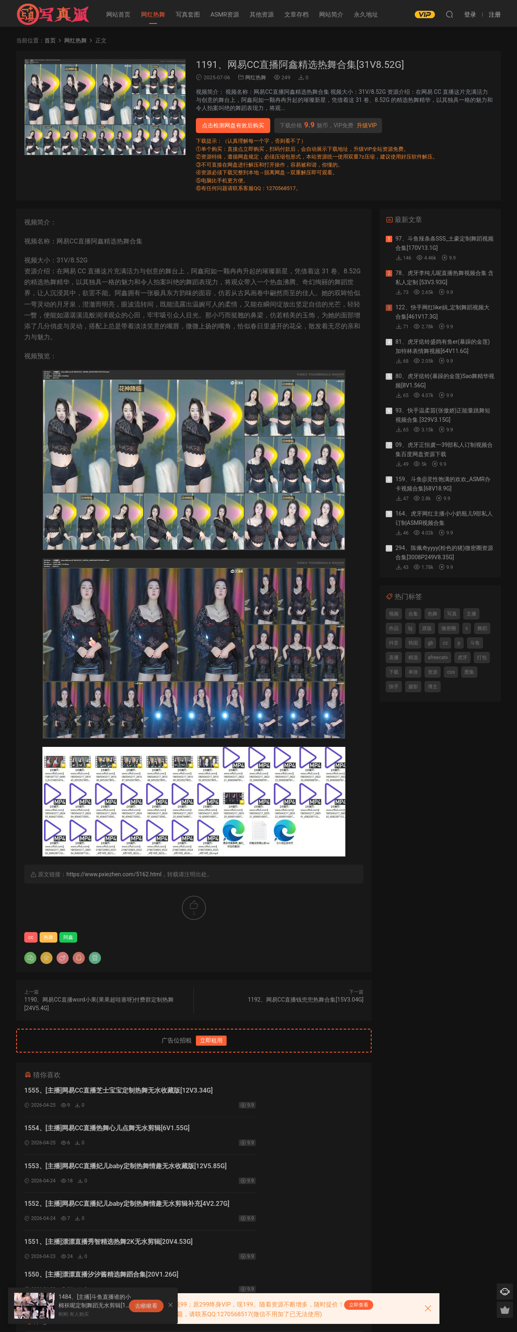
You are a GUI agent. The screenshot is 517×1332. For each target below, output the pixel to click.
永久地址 (366, 14)
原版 (427, 628)
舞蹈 (482, 628)
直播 (394, 657)
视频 (394, 614)
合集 (413, 614)
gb (430, 643)
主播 (471, 614)
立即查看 (358, 1305)
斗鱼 (475, 643)
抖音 (394, 643)
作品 (394, 628)
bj (410, 628)
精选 (413, 657)
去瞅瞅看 (146, 1305)
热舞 (48, 937)
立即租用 (211, 1040)
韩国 (413, 643)
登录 (201, 1239)
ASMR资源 (224, 14)
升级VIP (367, 125)
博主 (432, 686)
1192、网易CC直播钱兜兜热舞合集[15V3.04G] (306, 999)
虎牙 (462, 657)
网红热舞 (153, 14)
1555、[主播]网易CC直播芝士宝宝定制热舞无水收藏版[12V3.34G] (102, 1092)
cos (451, 672)
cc (31, 937)
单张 (413, 672)
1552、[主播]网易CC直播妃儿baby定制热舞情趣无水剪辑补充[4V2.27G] (279, 1132)
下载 (394, 672)
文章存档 (296, 14)
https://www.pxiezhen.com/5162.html (113, 874)
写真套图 (188, 14)
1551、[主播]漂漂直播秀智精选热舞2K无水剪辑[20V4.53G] (92, 1173)
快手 (394, 686)
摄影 (413, 686)
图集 (469, 672)
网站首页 (118, 14)
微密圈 (448, 628)
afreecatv (438, 657)
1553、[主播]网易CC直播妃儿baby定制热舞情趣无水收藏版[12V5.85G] (106, 1132)
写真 (452, 614)
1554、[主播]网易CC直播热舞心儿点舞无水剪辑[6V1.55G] (279, 1090)
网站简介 (331, 14)
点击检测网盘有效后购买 (233, 125)
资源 (432, 672)
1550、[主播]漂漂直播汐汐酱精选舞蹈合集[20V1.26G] (274, 1172)
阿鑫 (68, 937)
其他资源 (262, 14)
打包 (482, 657)
